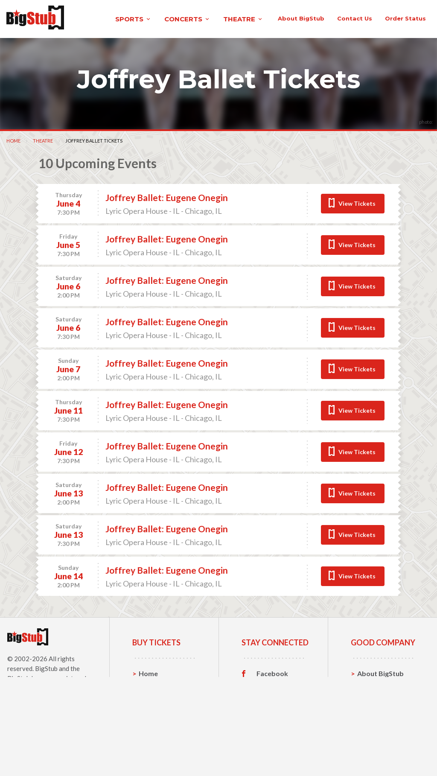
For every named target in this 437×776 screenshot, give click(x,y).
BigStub (46, 703)
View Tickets (357, 238)
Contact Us (375, 722)
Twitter (268, 721)
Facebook (272, 708)
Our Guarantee (381, 748)
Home (13, 175)
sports (97, 19)
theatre (207, 19)
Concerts (153, 735)
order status (365, 55)
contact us (314, 55)
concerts (151, 19)
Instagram (272, 735)
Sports (149, 722)
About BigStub (261, 55)
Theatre (43, 175)
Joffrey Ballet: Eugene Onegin (166, 232)
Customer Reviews (272, 750)
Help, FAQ (373, 735)
